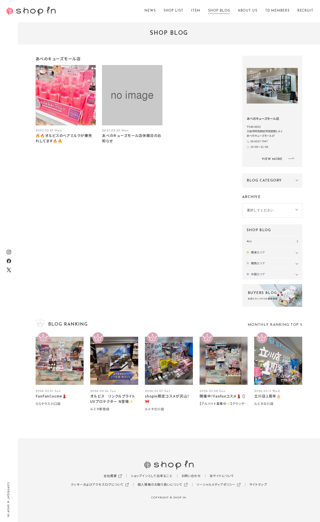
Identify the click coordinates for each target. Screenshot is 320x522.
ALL (249, 241)
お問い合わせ (191, 475)
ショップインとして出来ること (151, 475)
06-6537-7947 (259, 141)
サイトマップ (258, 484)
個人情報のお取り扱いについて (160, 484)
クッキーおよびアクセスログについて (97, 484)
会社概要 (110, 475)
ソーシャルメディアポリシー (216, 484)
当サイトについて (222, 475)
